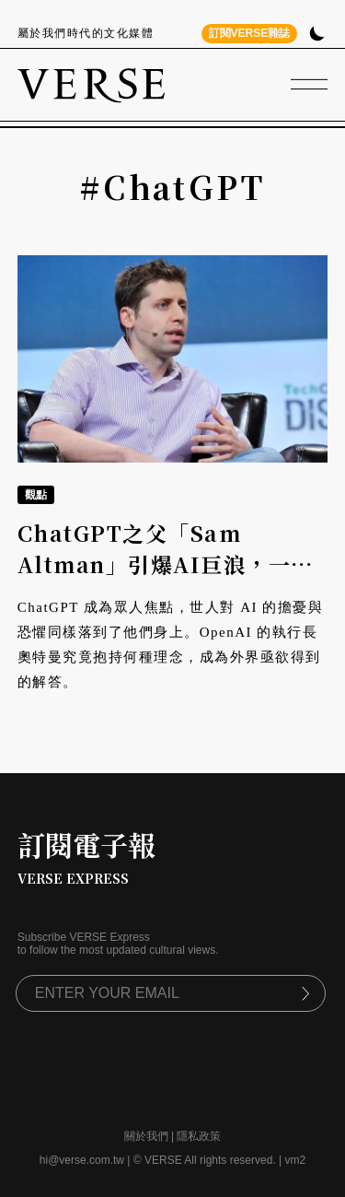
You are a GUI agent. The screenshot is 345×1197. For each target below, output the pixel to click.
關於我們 (146, 1136)
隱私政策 (199, 1136)
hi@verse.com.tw (82, 1160)
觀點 (36, 494)
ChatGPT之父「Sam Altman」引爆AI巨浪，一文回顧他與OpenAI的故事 (165, 565)
